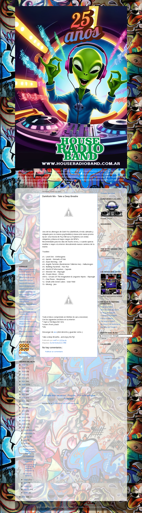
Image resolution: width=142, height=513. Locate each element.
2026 (24, 365)
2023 (24, 375)
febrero (27, 489)
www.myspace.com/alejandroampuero (28, 318)
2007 (24, 427)
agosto (27, 437)
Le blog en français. (108, 312)
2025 (24, 368)
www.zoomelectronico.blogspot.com (27, 323)
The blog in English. (108, 321)
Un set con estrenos (27, 475)
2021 (24, 381)
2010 (24, 417)
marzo (26, 486)
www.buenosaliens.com (27, 332)
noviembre (28, 430)
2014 (24, 404)
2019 (24, 388)
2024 (24, 371)
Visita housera (28, 446)
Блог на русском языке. (110, 310)
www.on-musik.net (26, 309)
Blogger (102, 507)
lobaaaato (80, 507)
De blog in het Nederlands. (111, 324)
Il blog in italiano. (107, 318)
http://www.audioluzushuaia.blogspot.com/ (27, 271)
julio (25, 440)
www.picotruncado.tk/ (27, 292)
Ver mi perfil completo (27, 356)
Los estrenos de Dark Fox (29, 460)
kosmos (25, 353)
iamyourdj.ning (25, 274)
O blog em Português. (109, 315)
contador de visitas (108, 193)
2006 (24, 497)
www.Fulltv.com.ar (26, 280)
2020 (24, 384)
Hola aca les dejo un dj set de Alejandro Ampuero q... (29, 468)
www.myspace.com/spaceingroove (27, 300)
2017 (24, 394)
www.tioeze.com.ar (26, 289)
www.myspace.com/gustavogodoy (27, 313)
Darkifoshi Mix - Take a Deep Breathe (29, 451)
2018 (24, 391)
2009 (24, 421)
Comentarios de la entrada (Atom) (66, 403)
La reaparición (28, 456)
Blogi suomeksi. (107, 307)
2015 (24, 401)
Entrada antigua (86, 395)
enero (26, 493)
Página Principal (69, 397)
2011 (24, 414)
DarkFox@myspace (26, 336)
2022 (24, 378)
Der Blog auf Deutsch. (109, 327)
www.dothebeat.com (27, 286)
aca (55, 332)
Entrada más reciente (54, 395)
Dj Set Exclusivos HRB (58, 343)
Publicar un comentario (54, 351)
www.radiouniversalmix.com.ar (27, 296)
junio (26, 443)
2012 (24, 411)
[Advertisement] (69, 375)
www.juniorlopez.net (27, 283)
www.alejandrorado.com (27, 327)
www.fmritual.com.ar (27, 277)
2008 (24, 424)
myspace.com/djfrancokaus (28, 305)
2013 (24, 407)
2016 (24, 398)
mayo (26, 479)
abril (25, 483)
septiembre (28, 433)
